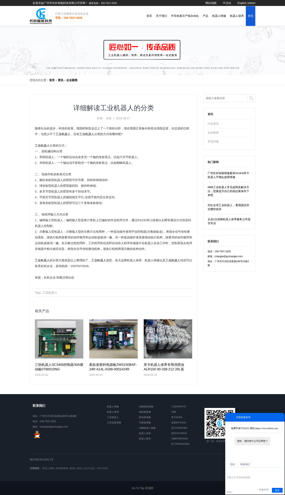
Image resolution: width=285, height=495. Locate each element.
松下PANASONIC (180, 444)
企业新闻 (71, 80)
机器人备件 (145, 438)
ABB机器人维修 (147, 428)
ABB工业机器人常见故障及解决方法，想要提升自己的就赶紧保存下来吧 (228, 191)
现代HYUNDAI (179, 433)
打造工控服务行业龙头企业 (71, 13)
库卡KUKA (176, 417)
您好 (232, 464)
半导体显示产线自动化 (185, 15)
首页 (149, 15)
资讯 (250, 15)
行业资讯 (213, 123)
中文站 (227, 3)
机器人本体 (145, 433)
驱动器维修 (145, 417)
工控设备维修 (114, 422)
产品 (205, 15)
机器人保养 (237, 15)
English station (247, 3)
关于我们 (161, 15)
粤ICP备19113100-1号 (41, 459)
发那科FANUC (178, 422)
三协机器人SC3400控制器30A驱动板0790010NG (59, 367)
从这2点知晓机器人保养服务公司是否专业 (229, 221)
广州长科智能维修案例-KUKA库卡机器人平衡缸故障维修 (228, 175)
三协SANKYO (178, 406)
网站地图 (211, 3)
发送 (277, 490)
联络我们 (245, 464)
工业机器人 (63, 134)
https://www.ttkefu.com (267, 428)
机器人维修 (219, 15)
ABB (173, 412)
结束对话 (264, 489)
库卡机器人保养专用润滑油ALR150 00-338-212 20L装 (164, 367)
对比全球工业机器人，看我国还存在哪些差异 (228, 207)
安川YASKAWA (179, 428)
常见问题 (213, 141)
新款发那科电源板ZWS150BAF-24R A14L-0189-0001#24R (113, 367)
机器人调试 (76, 468)
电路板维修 (145, 412)
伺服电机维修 (146, 406)
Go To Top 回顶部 (142, 488)
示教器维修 (145, 422)
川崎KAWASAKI (179, 438)
